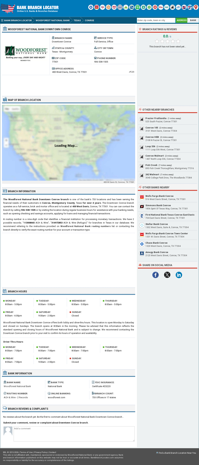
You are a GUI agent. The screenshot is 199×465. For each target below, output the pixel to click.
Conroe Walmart (154, 155)
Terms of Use (26, 452)
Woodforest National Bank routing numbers (85, 226)
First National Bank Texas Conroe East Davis (169, 214)
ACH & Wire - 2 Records (16, 397)
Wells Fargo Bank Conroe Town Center (166, 233)
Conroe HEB (152, 137)
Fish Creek (151, 165)
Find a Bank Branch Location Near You (177, 453)
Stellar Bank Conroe (156, 224)
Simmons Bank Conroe (158, 205)
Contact (52, 452)
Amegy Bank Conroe (156, 252)
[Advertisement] (68, 84)
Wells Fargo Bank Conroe (159, 196)
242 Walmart (152, 174)
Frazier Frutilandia (155, 118)
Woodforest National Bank (17, 386)
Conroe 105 (151, 127)
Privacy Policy (40, 452)
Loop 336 (150, 146)
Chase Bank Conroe (156, 243)
